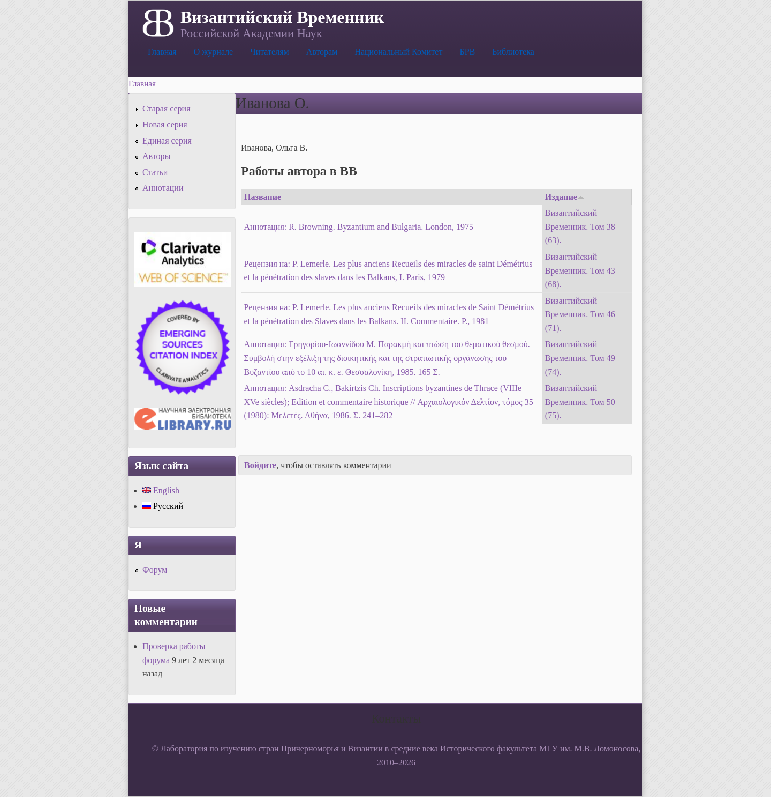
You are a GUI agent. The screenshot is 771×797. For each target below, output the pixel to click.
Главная (162, 51)
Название (262, 196)
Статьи (155, 172)
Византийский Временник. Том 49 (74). (580, 358)
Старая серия (166, 108)
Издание (564, 196)
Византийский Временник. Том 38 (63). (580, 226)
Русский (162, 505)
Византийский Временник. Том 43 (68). (580, 270)
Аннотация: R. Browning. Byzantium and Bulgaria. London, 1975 (359, 226)
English (160, 490)
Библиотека (513, 51)
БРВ (467, 51)
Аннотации (162, 187)
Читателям (269, 51)
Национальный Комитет (398, 51)
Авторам (322, 51)
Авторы (156, 156)
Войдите (260, 465)
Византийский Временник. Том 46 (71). (580, 314)
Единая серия (167, 140)
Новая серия (164, 124)
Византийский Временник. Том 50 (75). (580, 402)
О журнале (213, 51)
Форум (154, 569)
